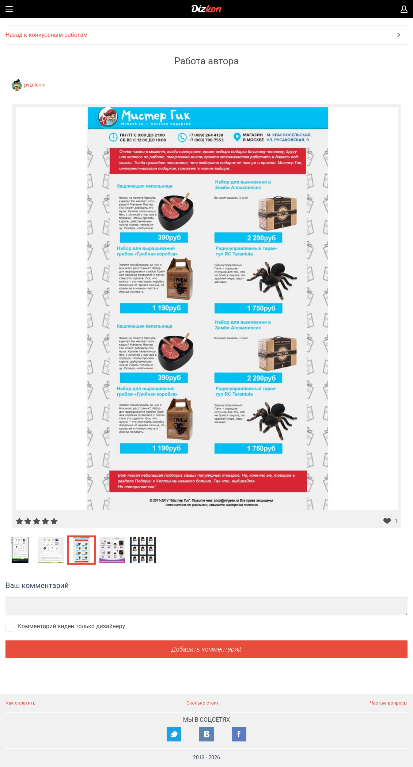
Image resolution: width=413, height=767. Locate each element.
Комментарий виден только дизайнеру (71, 626)
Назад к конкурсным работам (46, 34)
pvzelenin (35, 85)
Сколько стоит (202, 703)
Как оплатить (20, 703)
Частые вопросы (389, 703)
